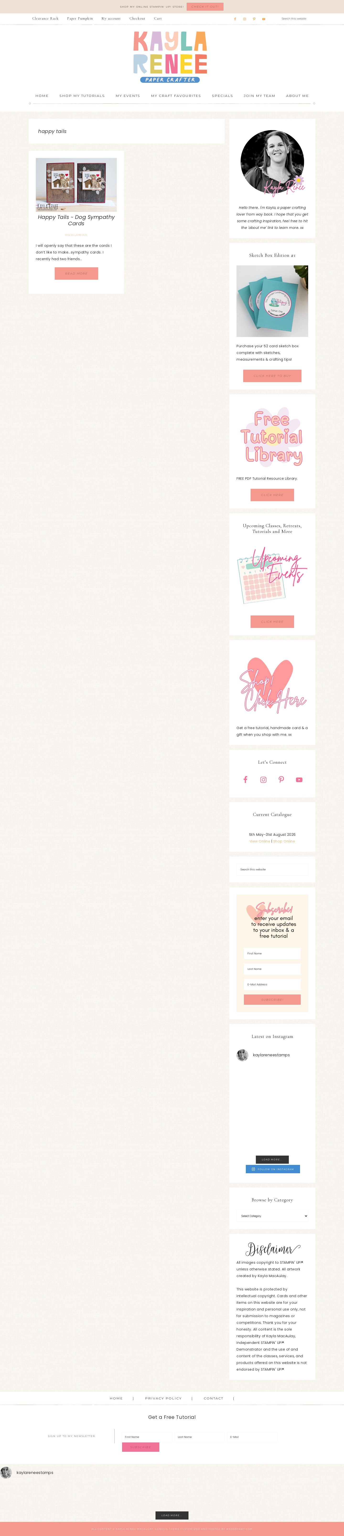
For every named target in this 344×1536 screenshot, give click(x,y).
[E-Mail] (252, 1437)
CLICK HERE (272, 495)
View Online (260, 841)
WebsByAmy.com (239, 1529)
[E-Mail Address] (272, 984)
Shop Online (284, 841)
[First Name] (272, 953)
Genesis (161, 1529)
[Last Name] (272, 969)
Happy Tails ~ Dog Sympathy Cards (76, 220)
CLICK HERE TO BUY (272, 376)
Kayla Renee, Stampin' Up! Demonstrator (172, 57)
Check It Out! (205, 6)
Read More (76, 273)
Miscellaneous (76, 235)
